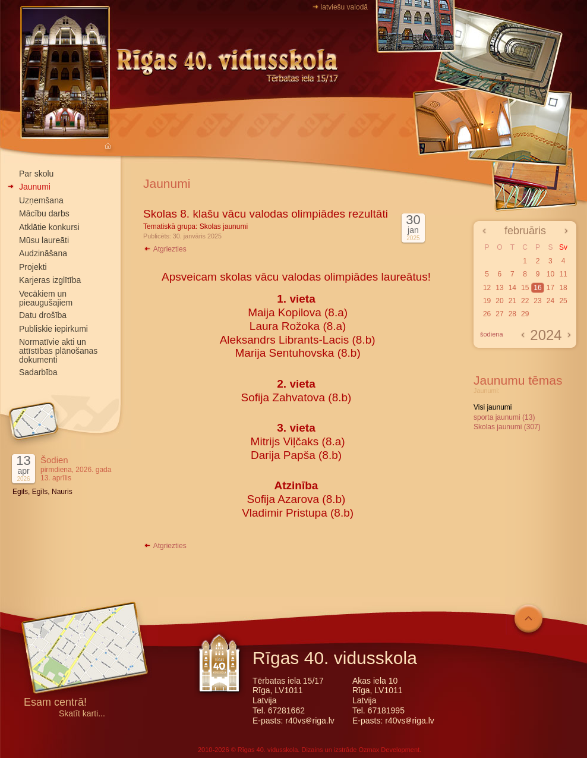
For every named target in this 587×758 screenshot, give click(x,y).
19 (487, 301)
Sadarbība (38, 372)
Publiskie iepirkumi (53, 329)
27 (499, 314)
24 (550, 301)
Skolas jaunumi (224, 226)
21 (512, 301)
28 (512, 314)
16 (537, 288)
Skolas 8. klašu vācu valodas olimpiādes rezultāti (265, 213)
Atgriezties (165, 249)
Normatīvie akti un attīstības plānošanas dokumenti (58, 350)
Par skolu (36, 173)
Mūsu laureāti (44, 240)
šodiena (491, 334)
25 (563, 301)
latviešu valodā (344, 7)
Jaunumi (35, 186)
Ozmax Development (388, 749)
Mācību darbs (44, 213)
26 (487, 314)
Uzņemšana (41, 200)
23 (537, 301)
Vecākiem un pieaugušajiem (45, 298)
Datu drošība (43, 315)
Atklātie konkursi (49, 227)
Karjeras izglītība (50, 280)
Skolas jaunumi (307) (507, 427)
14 (512, 288)
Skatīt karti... (82, 713)
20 (499, 301)
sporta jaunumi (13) (504, 417)
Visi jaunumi (493, 407)
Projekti (33, 267)
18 (563, 288)
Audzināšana (43, 253)
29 (525, 314)
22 (525, 301)
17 (550, 288)
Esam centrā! (55, 703)
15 (525, 288)
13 (499, 288)
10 (550, 274)
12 (487, 288)
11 (563, 274)
